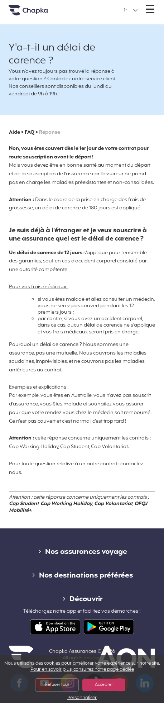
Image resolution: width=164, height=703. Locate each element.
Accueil (37, 13)
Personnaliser (82, 698)
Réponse (49, 132)
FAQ (29, 132)
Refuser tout (57, 684)
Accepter (104, 684)
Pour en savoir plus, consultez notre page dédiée (82, 669)
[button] (130, 10)
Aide (14, 132)
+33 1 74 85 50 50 (83, 6)
